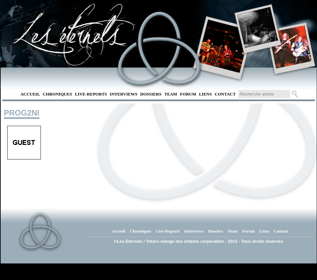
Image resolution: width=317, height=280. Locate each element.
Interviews (123, 94)
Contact (225, 94)
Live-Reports (91, 94)
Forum (188, 94)
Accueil (30, 94)
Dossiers (150, 94)
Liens (205, 94)
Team (170, 94)
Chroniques (57, 94)
